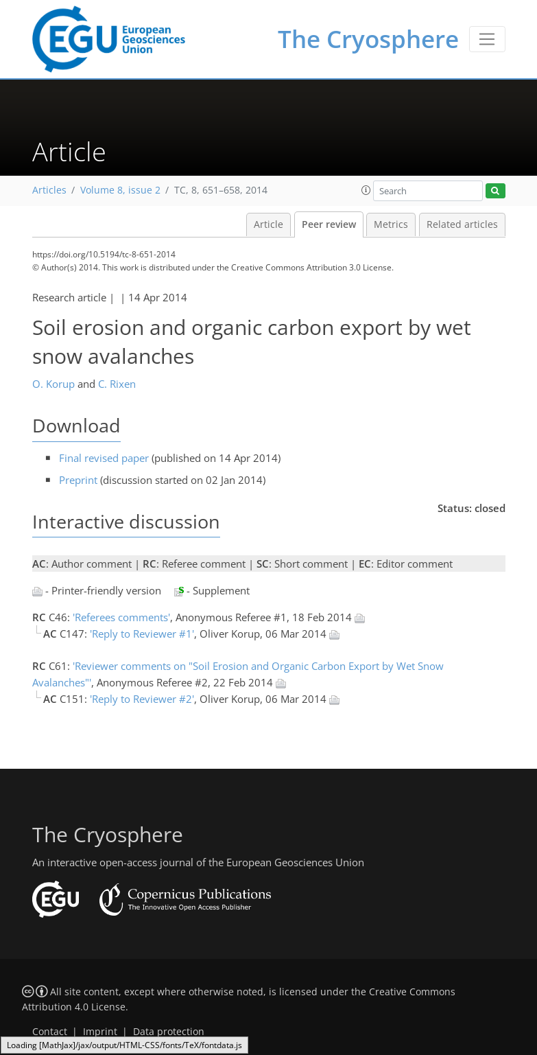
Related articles (462, 224)
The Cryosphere (368, 39)
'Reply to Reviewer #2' (142, 699)
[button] (366, 190)
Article (268, 224)
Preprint (78, 480)
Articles (49, 190)
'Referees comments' (121, 617)
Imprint (100, 1031)
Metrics (391, 224)
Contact (49, 1031)
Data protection (168, 1031)
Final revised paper (104, 458)
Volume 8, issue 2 (120, 190)
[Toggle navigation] (487, 39)
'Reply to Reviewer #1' (142, 633)
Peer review (329, 224)
